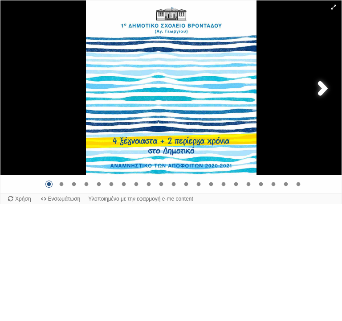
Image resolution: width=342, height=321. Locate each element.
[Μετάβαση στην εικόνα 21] (298, 184)
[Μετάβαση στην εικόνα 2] (61, 184)
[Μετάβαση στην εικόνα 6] (111, 184)
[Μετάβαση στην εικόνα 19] (273, 184)
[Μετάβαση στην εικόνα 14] (211, 184)
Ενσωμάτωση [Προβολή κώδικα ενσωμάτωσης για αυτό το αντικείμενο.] (64, 199)
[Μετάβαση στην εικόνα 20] (285, 184)
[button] (334, 6)
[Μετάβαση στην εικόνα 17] (248, 184)
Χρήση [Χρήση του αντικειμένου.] (23, 199)
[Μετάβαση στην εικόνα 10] (161, 184)
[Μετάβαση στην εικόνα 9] (148, 184)
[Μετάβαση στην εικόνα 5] (98, 184)
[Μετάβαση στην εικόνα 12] (186, 184)
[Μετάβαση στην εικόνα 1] (49, 184)
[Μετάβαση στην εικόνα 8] (136, 184)
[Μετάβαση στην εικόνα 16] (236, 184)
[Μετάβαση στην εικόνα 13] (198, 184)
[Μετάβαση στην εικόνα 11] (173, 184)
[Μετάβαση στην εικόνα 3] (73, 184)
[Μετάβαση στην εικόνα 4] (86, 184)
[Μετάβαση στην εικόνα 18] (261, 184)
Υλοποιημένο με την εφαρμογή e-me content (140, 199)
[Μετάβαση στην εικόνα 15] (223, 184)
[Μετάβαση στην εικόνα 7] (123, 184)
